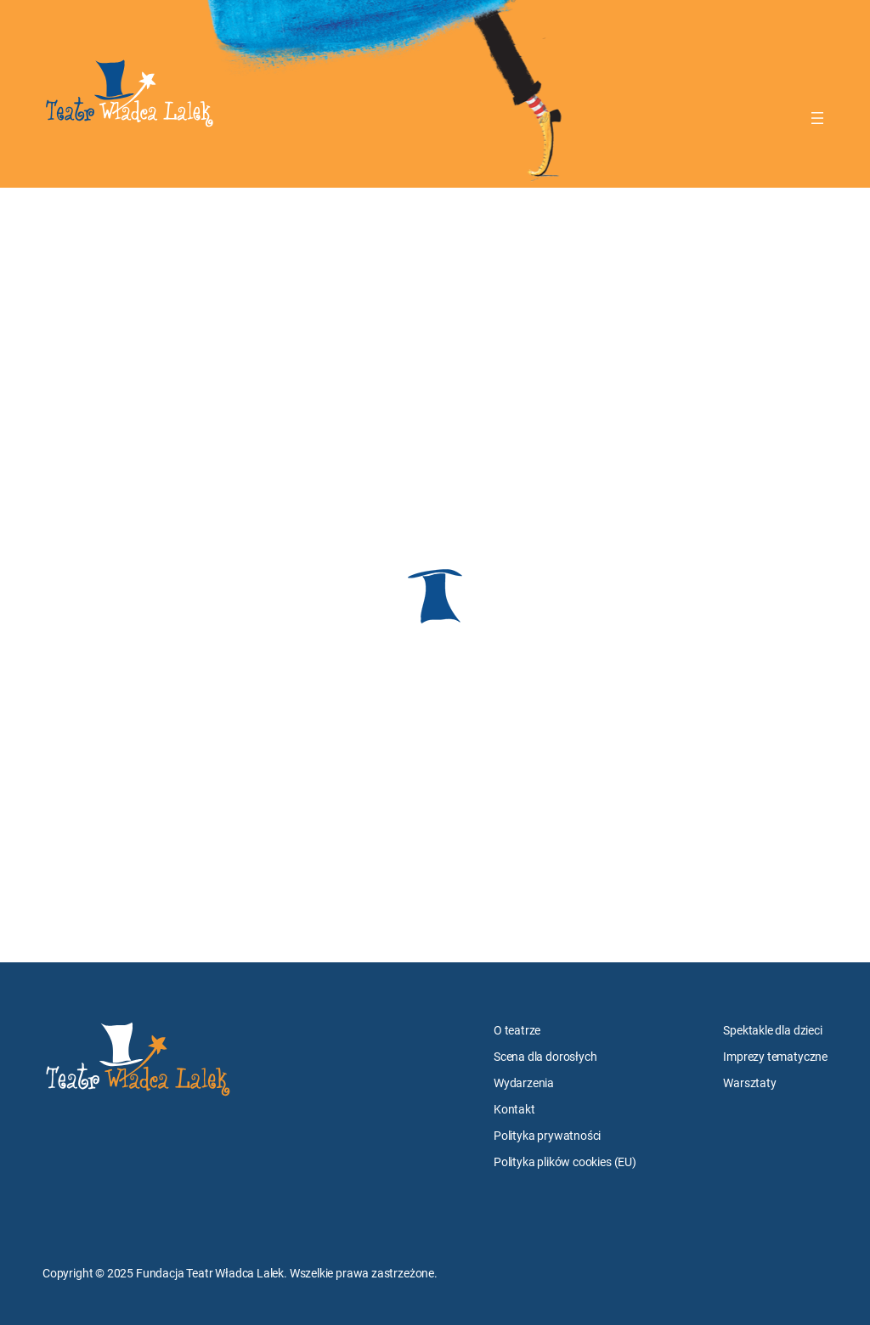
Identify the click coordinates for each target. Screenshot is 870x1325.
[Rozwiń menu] (817, 118)
